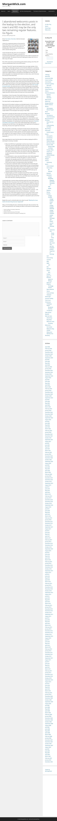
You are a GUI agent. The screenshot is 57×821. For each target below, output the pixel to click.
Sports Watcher (50, 289)
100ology (47, 74)
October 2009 (48, 700)
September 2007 (49, 745)
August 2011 (48, 660)
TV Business (48, 302)
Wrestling (47, 335)
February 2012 (48, 649)
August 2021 (48, 441)
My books (47, 113)
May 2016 (47, 556)
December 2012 (49, 630)
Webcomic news (50, 321)
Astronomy (49, 162)
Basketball (49, 175)
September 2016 (49, 549)
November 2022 (49, 414)
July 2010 (47, 683)
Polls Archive (48, 63)
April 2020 (47, 470)
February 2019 (48, 496)
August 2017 (48, 529)
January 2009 (48, 716)
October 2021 (48, 438)
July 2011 (47, 661)
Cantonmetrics (51, 11)
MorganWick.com (14, 4)
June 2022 (47, 423)
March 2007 (48, 756)
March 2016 (48, 559)
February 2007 (48, 758)
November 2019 (49, 479)
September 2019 (49, 483)
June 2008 (47, 729)
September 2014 (49, 592)
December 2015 (49, 565)
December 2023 (49, 392)
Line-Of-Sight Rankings (52, 224)
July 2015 (47, 574)
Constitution (49, 137)
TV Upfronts (49, 310)
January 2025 (48, 368)
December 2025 (49, 352)
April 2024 (47, 385)
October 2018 (48, 503)
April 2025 (47, 365)
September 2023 (49, 397)
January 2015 (48, 585)
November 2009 (49, 698)
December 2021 (49, 434)
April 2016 (47, 558)
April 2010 (47, 689)
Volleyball (49, 294)
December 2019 (49, 478)
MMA (48, 263)
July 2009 (47, 705)
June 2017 (47, 532)
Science (47, 160)
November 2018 (49, 501)
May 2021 (47, 447)
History (47, 91)
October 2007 (48, 743)
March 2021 (48, 450)
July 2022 (47, 421)
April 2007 (47, 754)
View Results (50, 61)
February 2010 (48, 692)
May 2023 (47, 403)
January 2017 (48, 541)
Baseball (49, 173)
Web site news (48, 316)
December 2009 (49, 696)
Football (48, 194)
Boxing (48, 192)
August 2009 (48, 703)
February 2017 (48, 539)
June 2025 (47, 361)
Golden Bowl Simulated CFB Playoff (52, 218)
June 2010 (47, 685)
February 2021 (48, 452)
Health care (49, 151)
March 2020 (48, 472)
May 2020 (47, 468)
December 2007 (49, 740)
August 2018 (48, 507)
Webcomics (15, 11)
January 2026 (48, 350)
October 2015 (48, 569)
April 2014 (47, 601)
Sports (9, 11)
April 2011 (47, 667)
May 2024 (47, 383)
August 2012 (48, 638)
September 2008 (49, 723)
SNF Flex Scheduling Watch (25, 11)
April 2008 (47, 732)
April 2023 (47, 405)
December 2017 (49, 521)
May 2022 (47, 425)
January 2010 (48, 694)
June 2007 (47, 751)
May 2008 (47, 731)
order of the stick (7, 210)
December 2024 (49, 370)
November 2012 (49, 632)
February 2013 (48, 627)
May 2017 (47, 534)
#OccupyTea (49, 136)
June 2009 (47, 707)
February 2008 (48, 736)
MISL (48, 261)
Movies (46, 106)
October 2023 (48, 396)
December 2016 (49, 543)
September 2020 (49, 461)
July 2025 (47, 359)
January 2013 (48, 629)
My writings (48, 128)
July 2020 (47, 465)
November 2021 (49, 436)
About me (3, 11)
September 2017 (49, 527)
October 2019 (48, 481)
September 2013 (49, 614)
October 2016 (48, 547)
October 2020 (48, 459)
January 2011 (48, 672)
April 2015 (47, 579)
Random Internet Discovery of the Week (12, 212)
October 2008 (48, 721)
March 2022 (48, 428)
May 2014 (47, 599)
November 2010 (49, 676)
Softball (48, 274)
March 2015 (48, 581)
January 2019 (48, 498)
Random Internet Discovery (49, 96)
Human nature (50, 132)
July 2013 (47, 618)
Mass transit (48, 99)
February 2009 (48, 714)
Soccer (48, 270)
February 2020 (48, 474)
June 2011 (47, 663)
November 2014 (49, 589)
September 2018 (49, 505)
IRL (49, 169)
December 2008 (49, 718)
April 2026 (47, 347)
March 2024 (48, 387)
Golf (48, 256)
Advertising (49, 318)
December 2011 (49, 652)
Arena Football (50, 166)
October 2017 (48, 525)
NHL (48, 267)
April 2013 (47, 623)
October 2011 (48, 656)
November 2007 (49, 741)
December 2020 (49, 456)
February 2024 (48, 388)
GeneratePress (36, 819)
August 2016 (48, 550)
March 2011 (48, 669)
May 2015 (47, 578)
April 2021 (47, 448)
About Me (47, 76)
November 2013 (49, 610)
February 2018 (48, 518)
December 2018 (49, 499)
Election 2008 (50, 144)
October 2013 (48, 612)
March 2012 (48, 647)
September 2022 (49, 417)
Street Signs (48, 28)
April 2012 (47, 645)
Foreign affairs (50, 150)
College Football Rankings (52, 207)
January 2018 (48, 519)
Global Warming (49, 89)
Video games (48, 312)
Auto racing (49, 167)
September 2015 (49, 570)
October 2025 (48, 356)
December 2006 (49, 762)
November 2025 (49, 354)
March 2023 (48, 407)
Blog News (49, 319)
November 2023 (49, 394)
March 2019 (48, 494)
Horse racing (50, 257)
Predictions (47, 157)
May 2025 (47, 363)
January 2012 (48, 650)
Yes (47, 50)
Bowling (48, 190)
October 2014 (48, 590)
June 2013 (47, 620)
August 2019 (48, 485)
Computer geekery (49, 83)
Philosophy (47, 130)
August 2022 (48, 419)
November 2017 (49, 523)
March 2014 (48, 603)
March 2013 (48, 625)
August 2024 (48, 377)
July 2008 (47, 727)
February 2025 (48, 367)
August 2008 (48, 725)
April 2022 (47, 427)
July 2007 (47, 749)
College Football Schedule (52, 212)
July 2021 (47, 443)
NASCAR (50, 171)
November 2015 (49, 567)
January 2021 (48, 454)
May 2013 (47, 621)
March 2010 (48, 690)
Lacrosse (49, 259)
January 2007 (48, 760)
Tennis (48, 291)
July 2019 (47, 487)
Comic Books (48, 82)
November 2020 (49, 458)
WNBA (49, 188)
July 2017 (47, 530)
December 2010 (49, 674)
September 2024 (49, 376)
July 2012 (47, 640)
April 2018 (47, 514)
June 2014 (47, 598)
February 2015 (48, 583)
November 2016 (49, 545)
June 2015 (47, 576)
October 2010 (48, 678)
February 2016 (48, 561)
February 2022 (48, 430)
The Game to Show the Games (39, 11)
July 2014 (47, 596)
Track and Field (50, 293)
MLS (49, 272)
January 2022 (48, 432)
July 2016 (47, 552)
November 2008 (49, 720)
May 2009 (47, 709)
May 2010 (47, 687)
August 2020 (48, 463)
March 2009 (48, 712)
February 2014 (48, 605)
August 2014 (48, 594)
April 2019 (47, 492)
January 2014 (48, 607)
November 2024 (49, 372)
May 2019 (47, 490)
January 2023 (48, 410)
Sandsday (50, 323)
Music (46, 111)
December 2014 (49, 587)
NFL (49, 228)
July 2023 (47, 399)
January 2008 (48, 738)
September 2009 (49, 701)
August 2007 (48, 747)
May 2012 (47, 643)
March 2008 (48, 734)
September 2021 (49, 439)
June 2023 (47, 401)
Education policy (50, 143)
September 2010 (49, 680)
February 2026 (48, 348)
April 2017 (47, 536)
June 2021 (47, 445)
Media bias (47, 101)
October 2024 (48, 374)
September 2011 (49, 658)
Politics (46, 134)
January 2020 (48, 476)
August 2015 (48, 572)
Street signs (48, 296)
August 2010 (48, 681)
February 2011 (48, 671)
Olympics (49, 268)
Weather (47, 314)
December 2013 (49, 609)
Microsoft (49, 85)
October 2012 (48, 634)
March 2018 (48, 516)
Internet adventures (50, 93)
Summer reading (49, 298)
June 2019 (47, 488)
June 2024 (47, 381)
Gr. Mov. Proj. (48, 24)
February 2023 (48, 408)
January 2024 (48, 390)
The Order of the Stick (10, 39)
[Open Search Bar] (55, 15)
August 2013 (48, 616)
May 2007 (47, 752)
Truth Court (48, 300)
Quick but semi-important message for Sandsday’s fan (14, 213)
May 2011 (47, 665)
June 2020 (47, 467)
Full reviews (12, 209)
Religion (47, 158)
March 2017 (48, 538)
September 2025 (49, 357)
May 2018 (47, 512)
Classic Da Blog (7, 209)
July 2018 (47, 508)
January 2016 (48, 563)
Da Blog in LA (48, 87)
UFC (49, 265)
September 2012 (49, 636)
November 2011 (49, 654)
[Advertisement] (50, 796)
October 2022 (48, 416)
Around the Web (49, 78)
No (47, 52)
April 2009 (47, 711)
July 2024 (47, 379)
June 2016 (47, 554)
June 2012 (47, 641)
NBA (49, 186)
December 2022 (49, 412)
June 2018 (47, 510)
